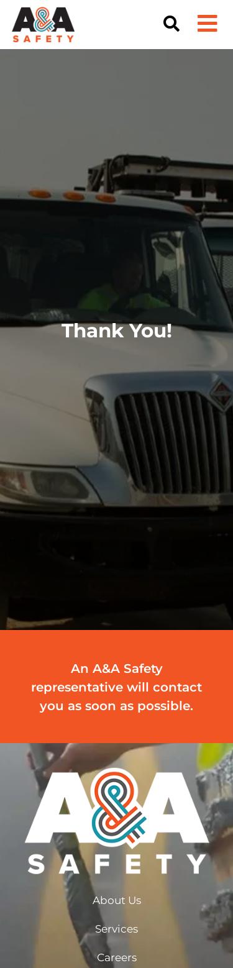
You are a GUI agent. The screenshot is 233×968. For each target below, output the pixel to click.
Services (116, 929)
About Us (117, 900)
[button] (171, 24)
